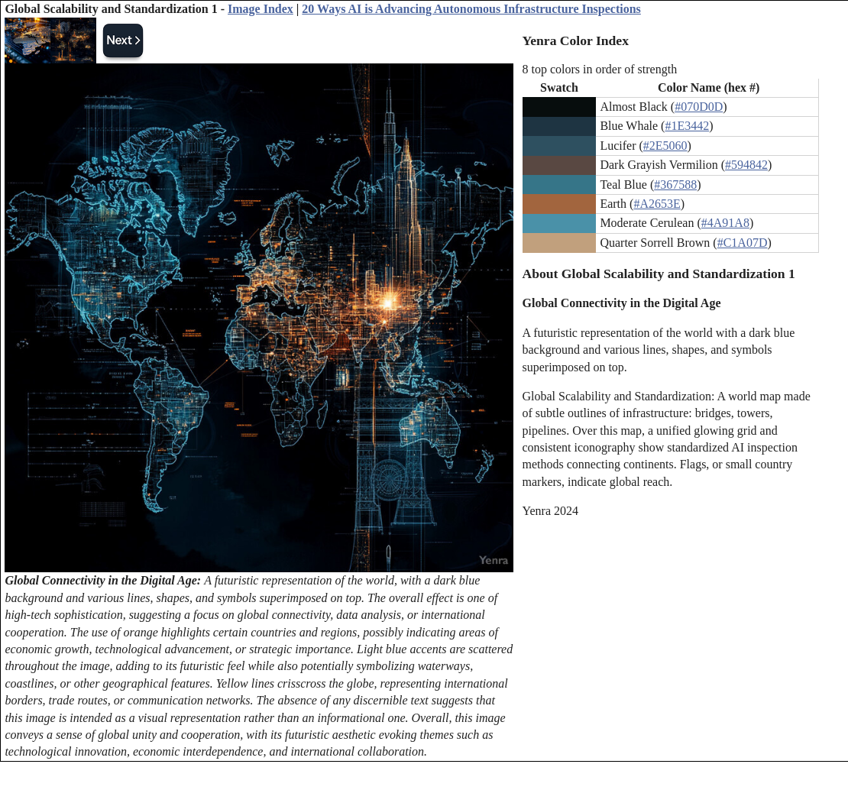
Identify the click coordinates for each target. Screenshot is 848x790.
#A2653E (656, 203)
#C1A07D (742, 242)
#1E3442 (687, 125)
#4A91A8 (725, 222)
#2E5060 (665, 145)
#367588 (675, 184)
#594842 (746, 164)
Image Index (260, 8)
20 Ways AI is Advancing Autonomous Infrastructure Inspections (471, 8)
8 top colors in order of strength (600, 69)
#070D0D (699, 106)
